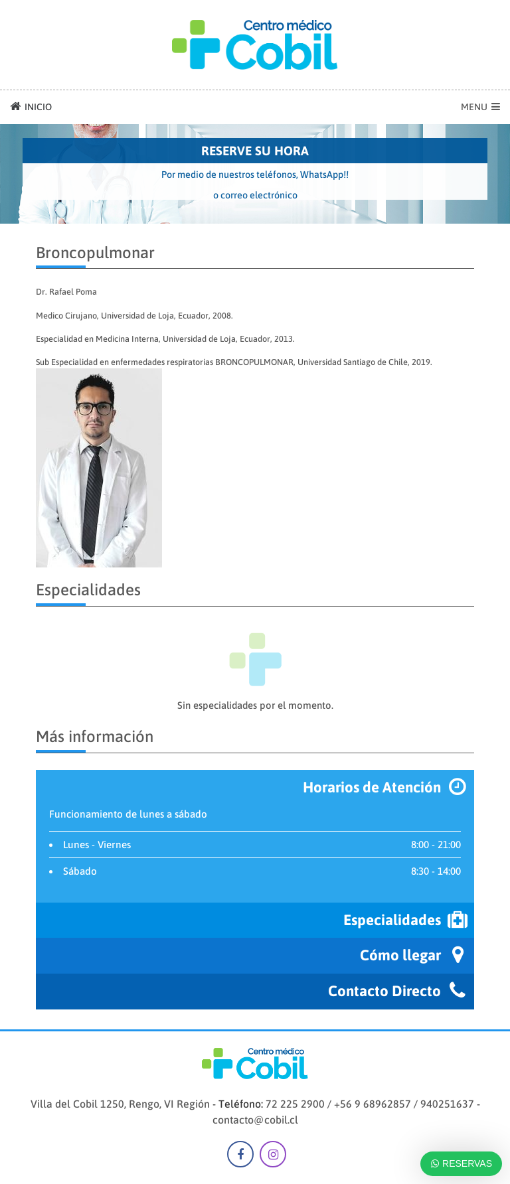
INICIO (31, 106)
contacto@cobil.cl (255, 1120)
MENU (480, 107)
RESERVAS (461, 1163)
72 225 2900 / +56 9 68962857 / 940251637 (370, 1104)
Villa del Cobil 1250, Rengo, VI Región (120, 1104)
